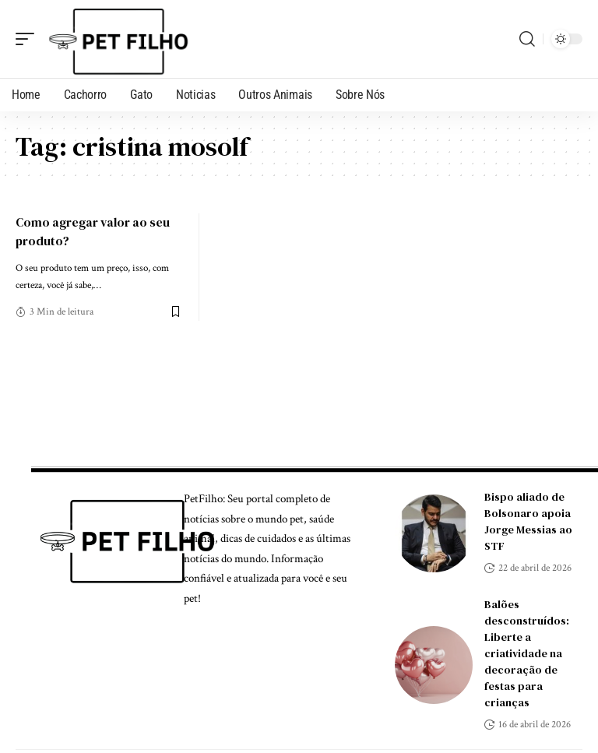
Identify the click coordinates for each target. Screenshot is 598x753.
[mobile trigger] (29, 39)
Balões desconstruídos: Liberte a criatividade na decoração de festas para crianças (526, 653)
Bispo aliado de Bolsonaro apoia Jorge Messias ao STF (528, 521)
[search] (527, 39)
